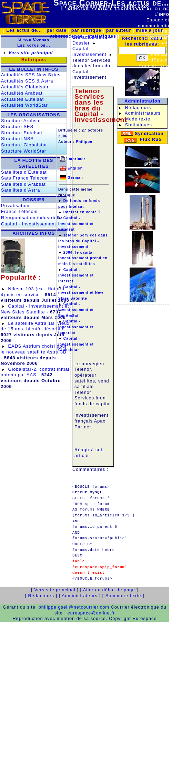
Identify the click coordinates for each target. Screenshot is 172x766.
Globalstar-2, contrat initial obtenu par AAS (35, 372)
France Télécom (19, 211)
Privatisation (15, 205)
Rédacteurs (138, 107)
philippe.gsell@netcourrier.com (74, 607)
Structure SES (17, 126)
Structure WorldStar (23, 151)
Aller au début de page (109, 589)
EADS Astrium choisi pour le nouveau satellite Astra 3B (34, 349)
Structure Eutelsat (21, 132)
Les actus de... (24, 30)
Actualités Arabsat (21, 93)
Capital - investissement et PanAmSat (76, 309)
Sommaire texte (124, 595)
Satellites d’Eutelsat (24, 172)
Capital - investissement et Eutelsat (76, 223)
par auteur (118, 30)
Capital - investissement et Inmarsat (76, 326)
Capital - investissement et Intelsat (76, 275)
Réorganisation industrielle (31, 217)
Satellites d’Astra (20, 190)
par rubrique (86, 30)
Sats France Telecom (25, 178)
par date (57, 30)
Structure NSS (17, 138)
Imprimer (76, 159)
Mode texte (137, 119)
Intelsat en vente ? (82, 212)
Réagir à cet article (88, 452)
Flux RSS (151, 139)
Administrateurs (143, 113)
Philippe (84, 142)
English (75, 168)
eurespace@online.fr (91, 612)
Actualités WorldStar (24, 105)
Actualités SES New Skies (31, 74)
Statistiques (138, 124)
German (75, 178)
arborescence (66, 36)
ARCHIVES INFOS (34, 233)
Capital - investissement (28, 223)
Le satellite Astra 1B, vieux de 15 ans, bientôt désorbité (35, 326)
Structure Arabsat (21, 120)
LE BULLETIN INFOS (34, 69)
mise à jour (149, 30)
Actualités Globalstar (25, 86)
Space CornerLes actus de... (33, 42)
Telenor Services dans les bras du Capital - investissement (83, 241)
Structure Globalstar (24, 144)
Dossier (81, 43)
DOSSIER (34, 199)
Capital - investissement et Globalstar (76, 344)
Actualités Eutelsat (22, 99)
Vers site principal (31, 52)
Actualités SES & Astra (27, 81)
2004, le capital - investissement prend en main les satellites (83, 258)
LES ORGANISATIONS (34, 114)
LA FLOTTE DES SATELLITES (33, 163)
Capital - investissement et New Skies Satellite (35, 308)
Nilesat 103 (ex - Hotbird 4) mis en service (32, 291)
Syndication (149, 133)
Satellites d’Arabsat (23, 184)
